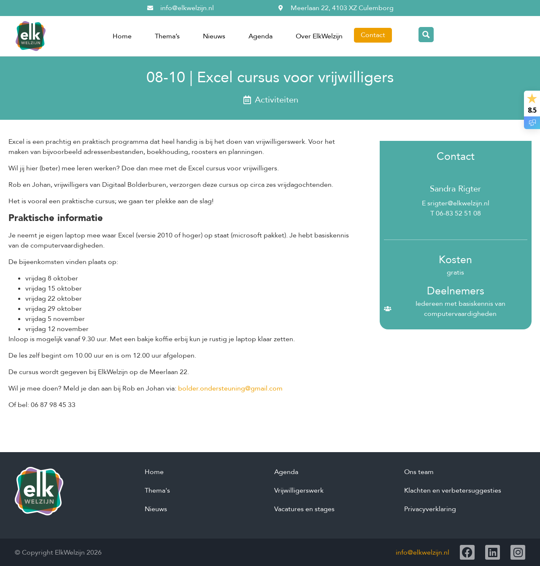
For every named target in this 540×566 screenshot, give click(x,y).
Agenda (260, 36)
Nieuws (214, 36)
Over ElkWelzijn (319, 36)
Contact (373, 35)
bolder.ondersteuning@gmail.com (230, 388)
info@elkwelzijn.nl (422, 552)
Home (122, 36)
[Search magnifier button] (426, 34)
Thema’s (167, 36)
